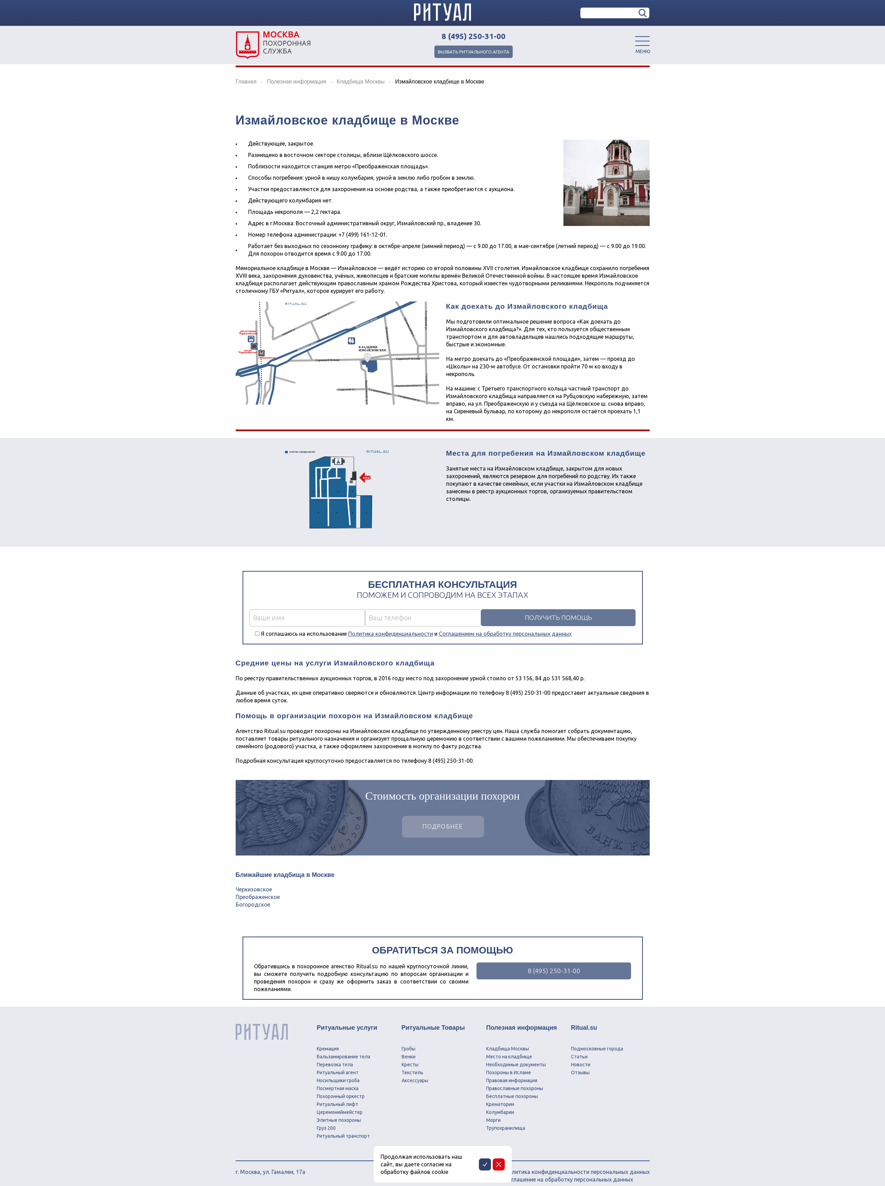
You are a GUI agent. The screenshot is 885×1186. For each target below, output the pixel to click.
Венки (408, 1049)
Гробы (408, 1041)
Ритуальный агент (337, 1065)
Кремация (328, 1041)
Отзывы (580, 1065)
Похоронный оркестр (341, 1088)
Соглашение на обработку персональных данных (568, 1172)
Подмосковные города (597, 1041)
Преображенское (258, 897)
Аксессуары (415, 1073)
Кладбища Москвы (507, 1041)
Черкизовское (254, 889)
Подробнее (442, 826)
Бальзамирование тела (343, 1049)
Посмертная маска (337, 1081)
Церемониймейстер (340, 1104)
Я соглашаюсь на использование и (416, 634)
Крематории (500, 1096)
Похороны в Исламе (508, 1065)
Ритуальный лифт (337, 1096)
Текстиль (412, 1065)
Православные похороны (514, 1081)
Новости (580, 1057)
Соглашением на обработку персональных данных (505, 634)
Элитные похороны (339, 1112)
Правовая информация (511, 1073)
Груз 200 (326, 1120)
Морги (493, 1112)
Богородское (253, 904)
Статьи (579, 1049)
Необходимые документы (516, 1057)
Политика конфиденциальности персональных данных (577, 1164)
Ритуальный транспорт (343, 1128)
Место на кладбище (509, 1049)
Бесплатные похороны (512, 1088)
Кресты (410, 1057)
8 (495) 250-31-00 (473, 36)
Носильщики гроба (338, 1073)
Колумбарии (500, 1104)
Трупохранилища (505, 1120)
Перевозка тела (335, 1057)
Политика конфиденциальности (390, 634)
